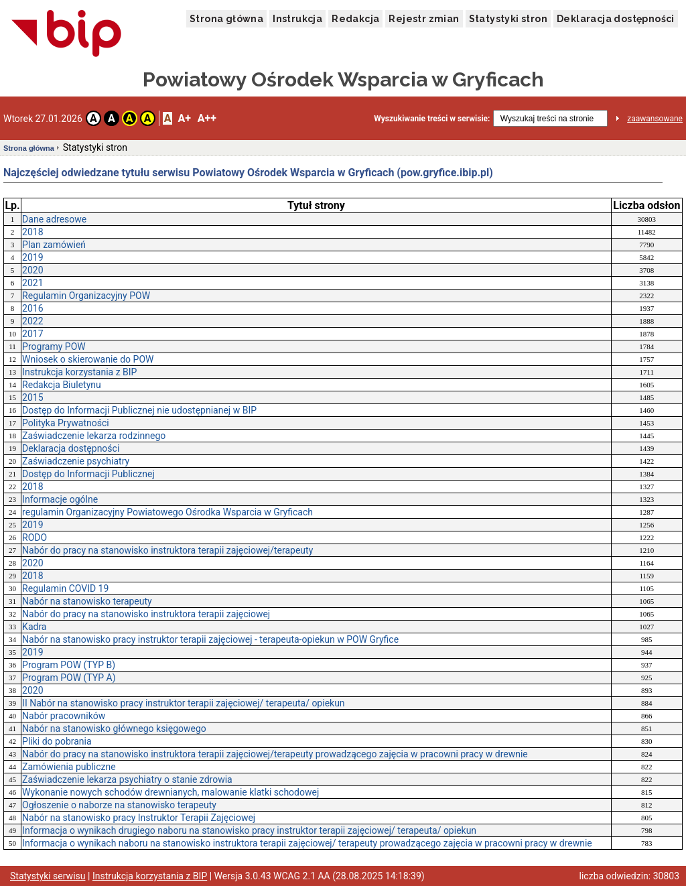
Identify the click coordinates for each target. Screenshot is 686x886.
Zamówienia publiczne (69, 766)
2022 (32, 321)
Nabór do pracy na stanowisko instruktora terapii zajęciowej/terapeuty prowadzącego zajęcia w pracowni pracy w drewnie (275, 754)
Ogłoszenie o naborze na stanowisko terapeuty (119, 805)
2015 (32, 397)
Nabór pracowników (63, 715)
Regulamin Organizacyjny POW (86, 295)
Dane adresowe (54, 219)
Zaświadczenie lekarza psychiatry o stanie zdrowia (127, 779)
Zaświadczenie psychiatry (75, 461)
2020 (32, 270)
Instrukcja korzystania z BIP (79, 372)
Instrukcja (297, 18)
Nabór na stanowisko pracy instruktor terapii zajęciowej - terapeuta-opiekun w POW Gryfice (210, 639)
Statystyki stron (508, 18)
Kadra (34, 626)
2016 (32, 308)
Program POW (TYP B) (68, 664)
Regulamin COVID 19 (65, 588)
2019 (32, 257)
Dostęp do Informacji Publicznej (88, 473)
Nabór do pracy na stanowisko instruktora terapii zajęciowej (146, 614)
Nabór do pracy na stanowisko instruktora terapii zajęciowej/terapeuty (167, 550)
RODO (34, 537)
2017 (32, 333)
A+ (184, 118)
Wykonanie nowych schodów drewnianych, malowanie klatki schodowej (170, 792)
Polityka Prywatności (65, 423)
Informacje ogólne (60, 499)
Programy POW (54, 346)
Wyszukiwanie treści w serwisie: (432, 118)
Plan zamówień (54, 244)
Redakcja (355, 18)
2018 (32, 232)
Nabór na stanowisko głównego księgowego (114, 728)
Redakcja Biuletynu (61, 384)
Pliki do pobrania (57, 741)
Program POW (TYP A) (68, 677)
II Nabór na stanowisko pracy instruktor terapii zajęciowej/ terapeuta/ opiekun (183, 703)
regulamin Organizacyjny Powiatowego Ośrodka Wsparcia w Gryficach (167, 512)
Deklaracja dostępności (616, 18)
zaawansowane (655, 118)
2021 (32, 282)
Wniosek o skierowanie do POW (87, 359)
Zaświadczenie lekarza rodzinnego (93, 435)
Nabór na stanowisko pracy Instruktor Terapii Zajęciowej (138, 817)
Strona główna (226, 18)
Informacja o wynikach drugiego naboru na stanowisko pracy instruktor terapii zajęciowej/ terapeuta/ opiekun (249, 830)
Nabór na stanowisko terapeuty (87, 601)
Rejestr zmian (424, 18)
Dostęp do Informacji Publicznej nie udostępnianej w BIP (139, 410)
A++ (207, 118)
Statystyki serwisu (48, 876)
